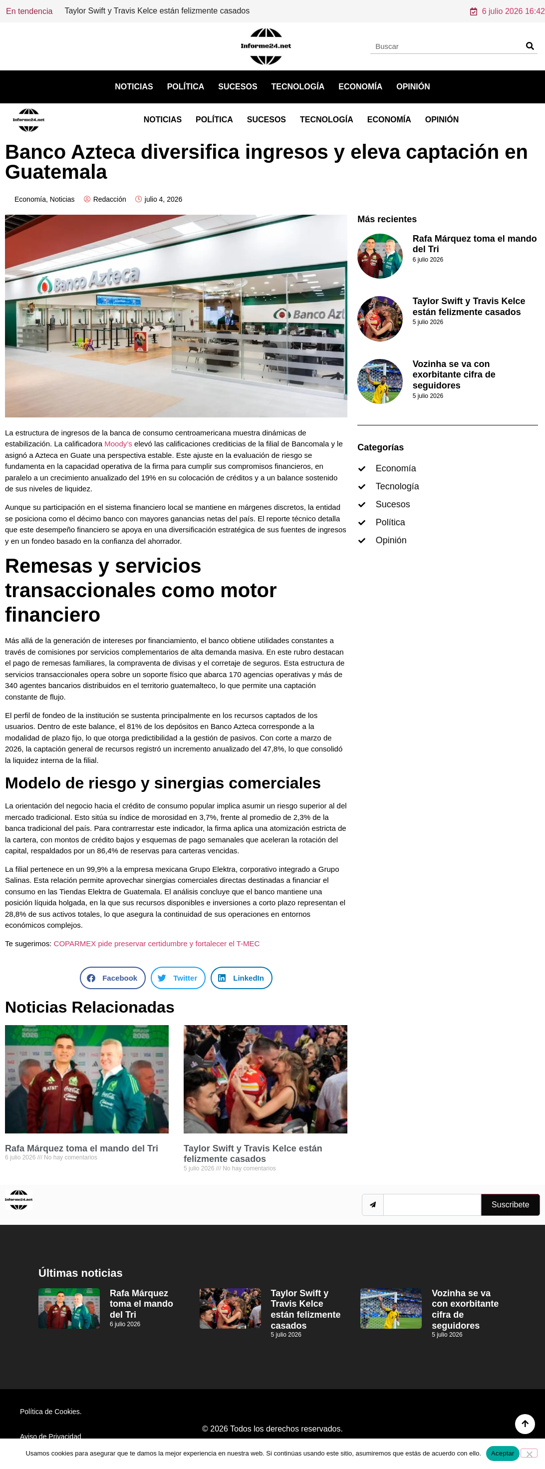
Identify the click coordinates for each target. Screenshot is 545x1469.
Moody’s (118, 443)
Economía (360, 86)
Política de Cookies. (51, 1412)
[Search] (530, 45)
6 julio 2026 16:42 (507, 11)
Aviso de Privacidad (50, 1437)
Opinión (413, 86)
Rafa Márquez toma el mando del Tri (129, 10)
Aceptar (503, 1453)
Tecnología (298, 86)
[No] (529, 1453)
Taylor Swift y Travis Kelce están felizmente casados (253, 1153)
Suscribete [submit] (511, 1204)
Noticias (134, 86)
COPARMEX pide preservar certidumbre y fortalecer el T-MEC (157, 943)
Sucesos (237, 86)
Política (186, 86)
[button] (113, 978)
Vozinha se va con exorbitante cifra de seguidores (454, 374)
